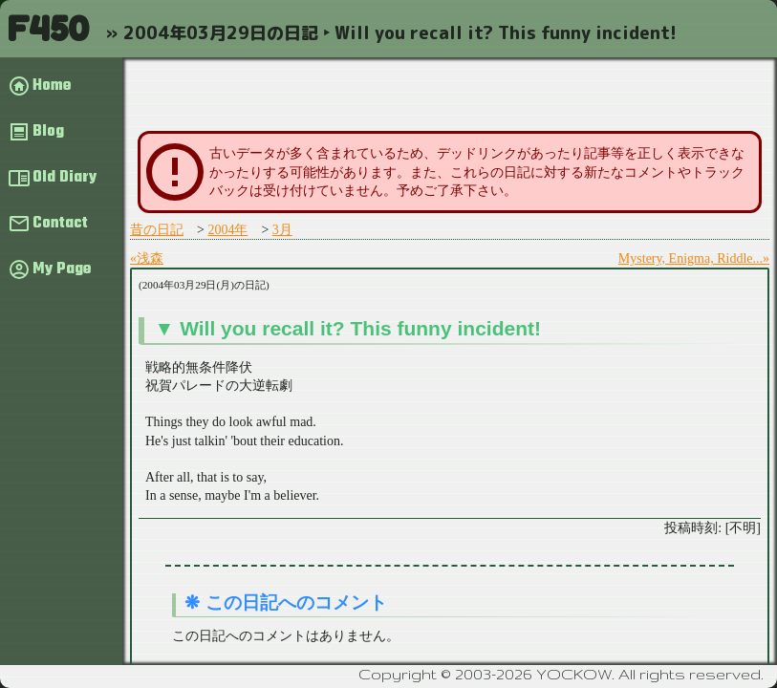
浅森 (150, 258)
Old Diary (64, 177)
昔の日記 (156, 230)
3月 (282, 230)
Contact (60, 223)
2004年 (227, 230)
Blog (48, 131)
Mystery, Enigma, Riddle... (690, 258)
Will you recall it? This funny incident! (360, 328)
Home (51, 86)
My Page (61, 269)
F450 (48, 28)
